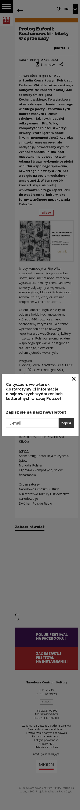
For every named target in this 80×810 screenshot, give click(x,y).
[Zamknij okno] (74, 378)
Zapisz (66, 423)
